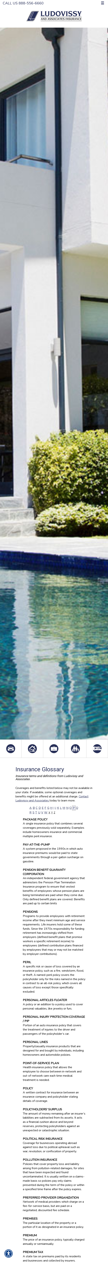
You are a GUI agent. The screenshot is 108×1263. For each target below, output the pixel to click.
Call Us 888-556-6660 (23, 3)
